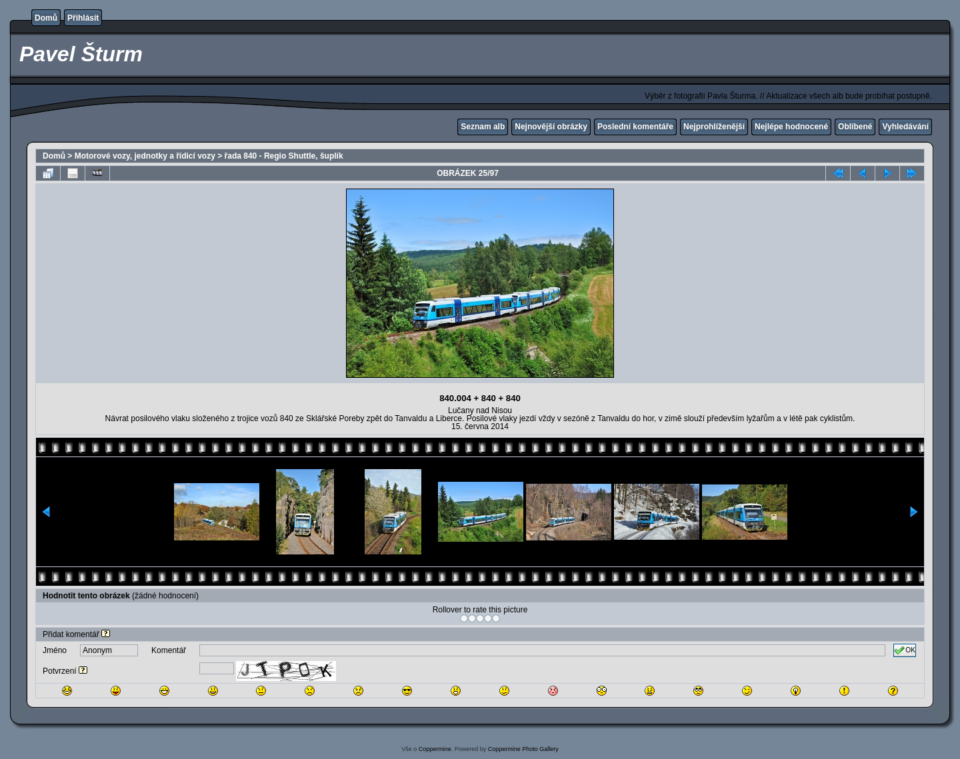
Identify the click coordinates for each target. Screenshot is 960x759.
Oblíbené (855, 126)
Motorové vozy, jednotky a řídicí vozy (145, 156)
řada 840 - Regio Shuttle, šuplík (284, 156)
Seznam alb (483, 126)
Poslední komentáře (635, 126)
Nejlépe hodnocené (791, 126)
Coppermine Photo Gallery (523, 749)
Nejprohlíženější (714, 126)
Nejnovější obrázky (551, 126)
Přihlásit (83, 18)
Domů (46, 18)
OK (904, 650)
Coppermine (435, 749)
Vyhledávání (905, 126)
